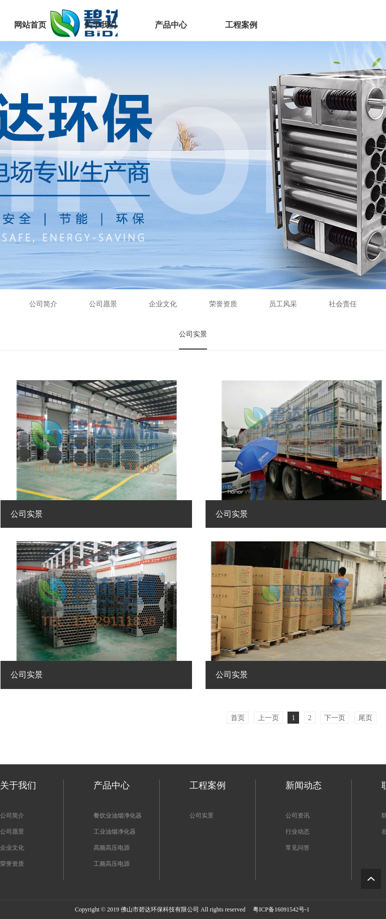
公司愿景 (12, 831)
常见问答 (297, 847)
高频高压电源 (111, 847)
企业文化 (12, 847)
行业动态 (297, 831)
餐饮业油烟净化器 (117, 815)
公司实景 (201, 815)
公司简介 (12, 815)
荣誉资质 (12, 863)
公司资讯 (297, 815)
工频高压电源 (111, 863)
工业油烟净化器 (114, 831)
